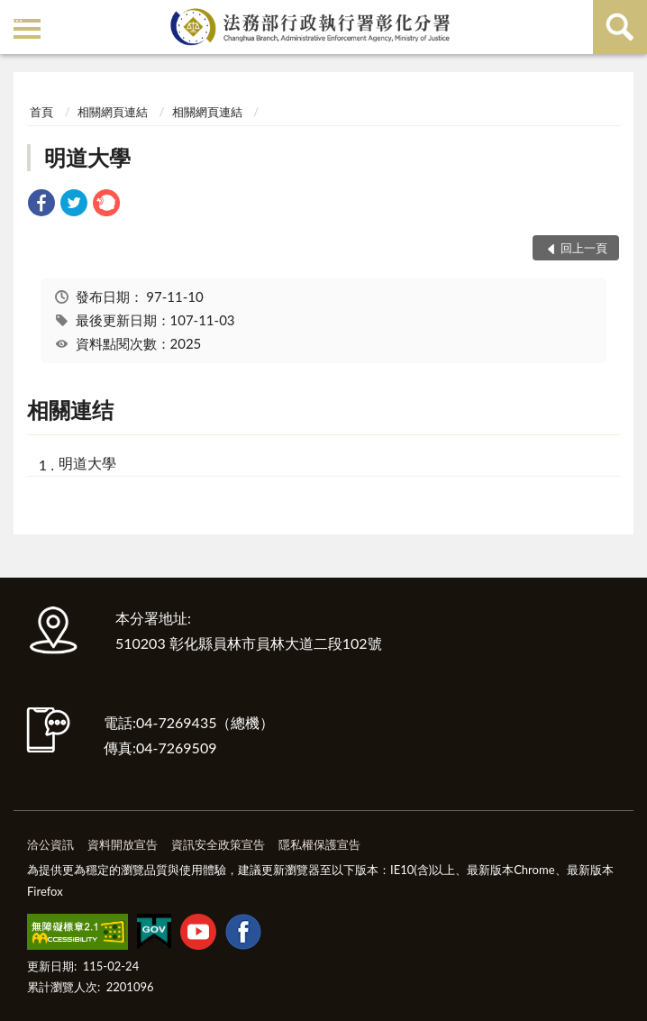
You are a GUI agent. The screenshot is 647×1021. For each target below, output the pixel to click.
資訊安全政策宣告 (218, 844)
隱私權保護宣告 (319, 844)
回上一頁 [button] (583, 248)
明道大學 (87, 157)
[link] (41, 205)
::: (17, 15)
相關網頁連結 (112, 112)
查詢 (620, 27)
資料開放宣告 (122, 844)
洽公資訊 (50, 844)
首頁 (41, 112)
